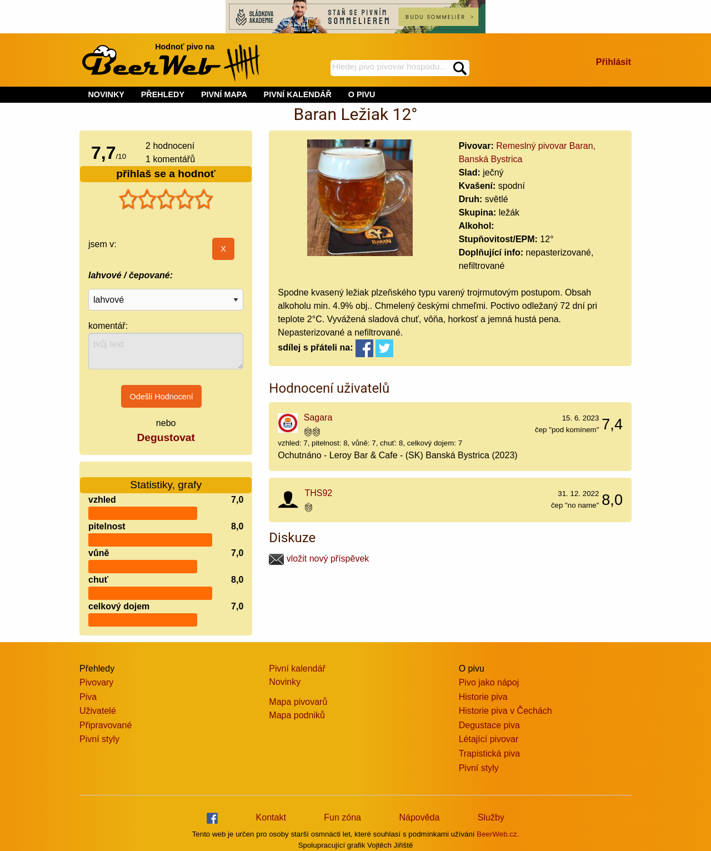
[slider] (166, 199)
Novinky (285, 682)
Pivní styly (99, 739)
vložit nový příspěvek (319, 558)
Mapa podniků (297, 715)
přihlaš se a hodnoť (166, 173)
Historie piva (483, 697)
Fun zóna (342, 817)
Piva (88, 697)
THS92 (318, 493)
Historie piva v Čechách (505, 710)
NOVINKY (106, 94)
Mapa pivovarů (298, 702)
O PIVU (361, 94)
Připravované (105, 725)
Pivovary (96, 682)
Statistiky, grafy (166, 478)
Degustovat (165, 437)
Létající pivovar (489, 739)
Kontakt (271, 817)
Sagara (318, 417)
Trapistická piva (489, 753)
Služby (491, 817)
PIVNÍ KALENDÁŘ (298, 94)
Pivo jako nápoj (489, 682)
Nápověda (419, 817)
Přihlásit (613, 62)
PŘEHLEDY (162, 94)
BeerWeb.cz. (498, 834)
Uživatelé (97, 710)
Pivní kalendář (297, 668)
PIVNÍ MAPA (224, 94)
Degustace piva (489, 725)
